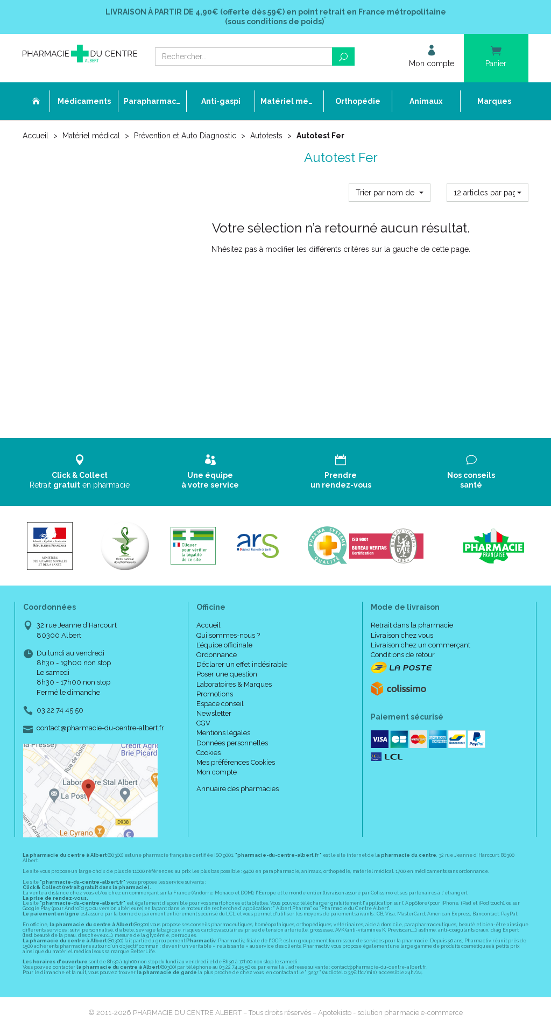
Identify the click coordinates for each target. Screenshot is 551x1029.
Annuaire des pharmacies (237, 789)
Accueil (35, 135)
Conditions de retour (403, 655)
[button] (389, 193)
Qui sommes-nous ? (228, 635)
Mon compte (216, 772)
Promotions (214, 694)
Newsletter (213, 713)
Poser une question (226, 674)
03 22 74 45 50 (60, 710)
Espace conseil (220, 704)
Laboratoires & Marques (234, 684)
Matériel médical (91, 135)
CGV (203, 723)
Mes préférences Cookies (235, 762)
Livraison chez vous (402, 635)
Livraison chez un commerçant (420, 645)
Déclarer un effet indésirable (241, 664)
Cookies (208, 753)
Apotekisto (390, 1013)
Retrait (80, 471)
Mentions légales (223, 733)
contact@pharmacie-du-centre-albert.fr (100, 728)
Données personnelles (232, 743)
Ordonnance (216, 655)
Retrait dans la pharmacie (412, 625)
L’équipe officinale (224, 645)
